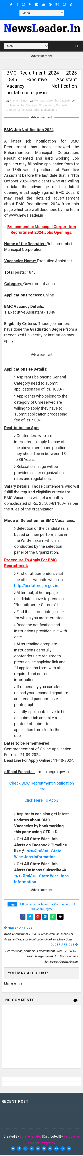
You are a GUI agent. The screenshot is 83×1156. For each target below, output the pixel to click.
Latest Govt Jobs (28, 110)
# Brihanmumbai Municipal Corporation (44, 904)
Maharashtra (49, 110)
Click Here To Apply (42, 801)
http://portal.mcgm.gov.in (36, 586)
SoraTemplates (30, 1137)
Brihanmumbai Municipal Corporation (30, 105)
